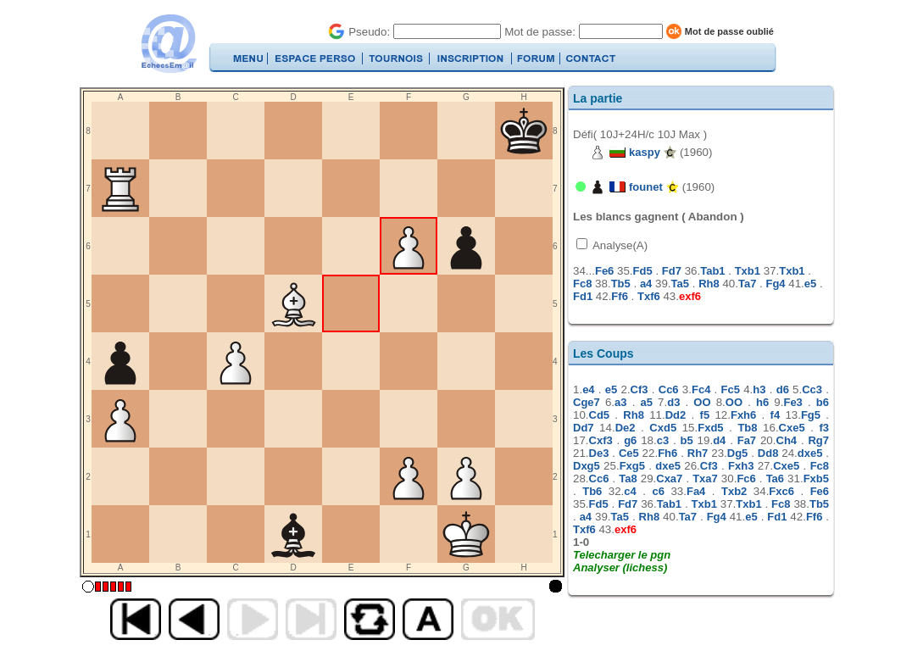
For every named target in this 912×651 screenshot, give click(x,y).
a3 (620, 402)
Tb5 (621, 283)
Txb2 (734, 491)
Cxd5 (662, 427)
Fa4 (696, 491)
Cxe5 (792, 427)
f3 (824, 427)
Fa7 (746, 440)
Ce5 (629, 453)
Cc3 (812, 389)
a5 (646, 402)
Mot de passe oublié (729, 31)
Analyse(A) (619, 245)
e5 (810, 283)
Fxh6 (743, 415)
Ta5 (680, 283)
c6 (658, 491)
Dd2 (676, 415)
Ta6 (775, 478)
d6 (782, 389)
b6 (822, 402)
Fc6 (746, 478)
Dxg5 (586, 465)
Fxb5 (816, 478)
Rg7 (818, 440)
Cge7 (586, 402)
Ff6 (619, 296)
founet (646, 187)
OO (701, 402)
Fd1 (582, 296)
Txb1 (747, 270)
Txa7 (705, 478)
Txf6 (648, 296)
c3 (663, 440)
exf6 (690, 296)
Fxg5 (632, 465)
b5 (687, 440)
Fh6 (667, 453)
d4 (719, 440)
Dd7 (583, 427)
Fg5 (810, 415)
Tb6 (592, 491)
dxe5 (810, 453)
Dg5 (737, 453)
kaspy (644, 152)
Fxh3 (741, 465)
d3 (673, 402)
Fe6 (604, 270)
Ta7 (747, 283)
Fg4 (775, 283)
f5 (705, 415)
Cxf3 (601, 440)
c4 (630, 491)
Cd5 (599, 415)
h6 (762, 402)
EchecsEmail (168, 43)
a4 (646, 283)
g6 (630, 440)
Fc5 (730, 389)
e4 (588, 389)
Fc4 (701, 389)
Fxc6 (781, 491)
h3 (759, 389)
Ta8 (628, 478)
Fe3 (792, 402)
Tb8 (747, 427)
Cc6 (669, 389)
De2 (625, 427)
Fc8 (582, 283)
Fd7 (671, 270)
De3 (599, 453)
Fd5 (643, 270)
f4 (775, 415)
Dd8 (768, 453)
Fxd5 (710, 427)
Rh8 (709, 283)
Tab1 (712, 270)
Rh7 (698, 453)
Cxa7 (669, 478)
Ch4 (787, 440)
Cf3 (639, 389)
